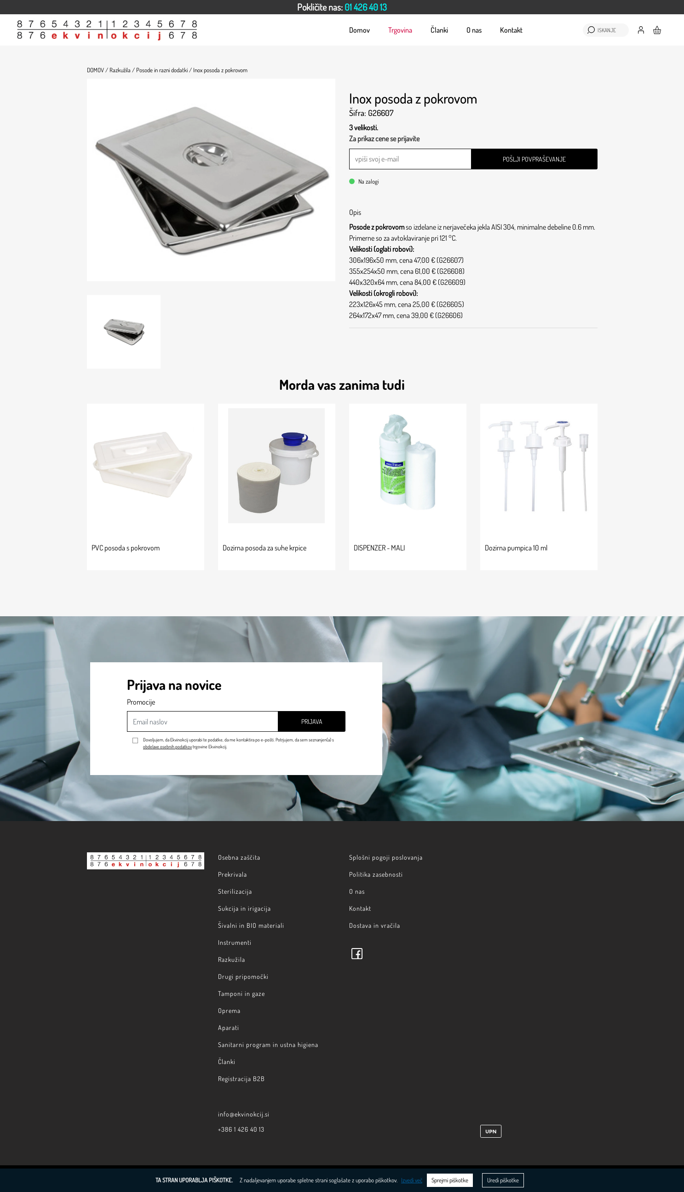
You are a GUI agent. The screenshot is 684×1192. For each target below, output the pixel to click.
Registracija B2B (241, 1078)
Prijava (311, 721)
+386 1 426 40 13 (241, 1129)
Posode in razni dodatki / (164, 70)
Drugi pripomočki (243, 976)
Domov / (97, 70)
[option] (342, 7)
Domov (359, 30)
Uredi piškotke (503, 1180)
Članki (439, 30)
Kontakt (511, 30)
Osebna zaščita (239, 857)
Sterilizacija (235, 891)
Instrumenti (235, 942)
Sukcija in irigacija (244, 908)
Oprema (229, 1010)
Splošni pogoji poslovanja (386, 857)
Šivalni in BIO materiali (251, 925)
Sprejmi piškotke (449, 1180)
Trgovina (400, 30)
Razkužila (231, 959)
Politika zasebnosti (376, 874)
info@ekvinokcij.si (244, 1114)
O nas (474, 30)
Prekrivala (232, 874)
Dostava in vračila (374, 925)
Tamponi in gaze (241, 993)
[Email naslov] (202, 721)
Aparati (228, 1027)
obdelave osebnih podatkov (167, 746)
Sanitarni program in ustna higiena (268, 1044)
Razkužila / (122, 70)
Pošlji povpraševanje (534, 159)
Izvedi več (411, 1180)
